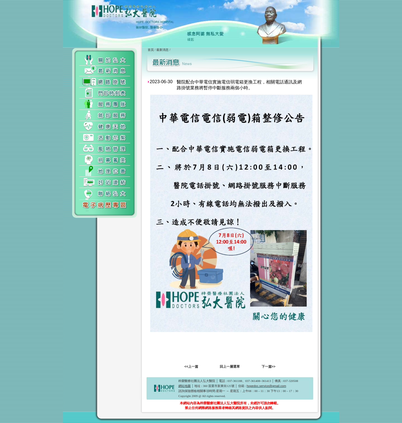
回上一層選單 (230, 367)
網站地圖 (184, 386)
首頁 (151, 49)
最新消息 (162, 49)
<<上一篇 (191, 367)
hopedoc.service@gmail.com (266, 386)
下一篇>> (269, 367)
